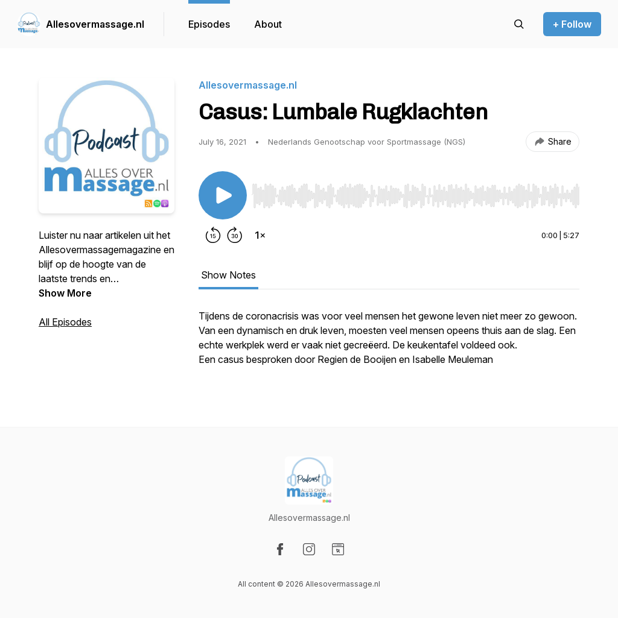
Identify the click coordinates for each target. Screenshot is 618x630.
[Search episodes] (519, 24)
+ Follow (572, 24)
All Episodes (65, 322)
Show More (65, 293)
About (268, 24)
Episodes (209, 24)
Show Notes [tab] (228, 275)
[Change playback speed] (260, 235)
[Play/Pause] (223, 195)
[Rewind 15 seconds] (213, 235)
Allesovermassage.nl (95, 24)
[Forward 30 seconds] (234, 235)
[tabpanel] (389, 344)
